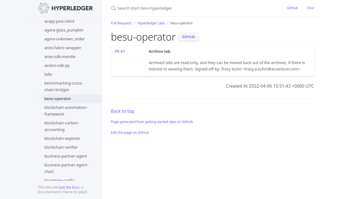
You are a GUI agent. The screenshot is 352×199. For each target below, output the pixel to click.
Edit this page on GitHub (130, 132)
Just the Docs (69, 187)
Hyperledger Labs (151, 23)
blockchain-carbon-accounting (61, 126)
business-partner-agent (65, 156)
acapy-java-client (59, 21)
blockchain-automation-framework (65, 111)
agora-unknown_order (64, 38)
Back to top (122, 111)
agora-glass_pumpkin (63, 30)
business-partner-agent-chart (66, 168)
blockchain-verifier (61, 147)
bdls (48, 74)
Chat (310, 8)
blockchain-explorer (62, 138)
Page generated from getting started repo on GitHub (152, 121)
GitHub (292, 8)
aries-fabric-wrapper (62, 47)
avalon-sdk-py (57, 65)
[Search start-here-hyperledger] (176, 8)
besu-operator (57, 98)
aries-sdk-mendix (60, 56)
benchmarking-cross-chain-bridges (63, 86)
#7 (123, 51)
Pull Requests (121, 23)
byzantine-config (59, 180)
